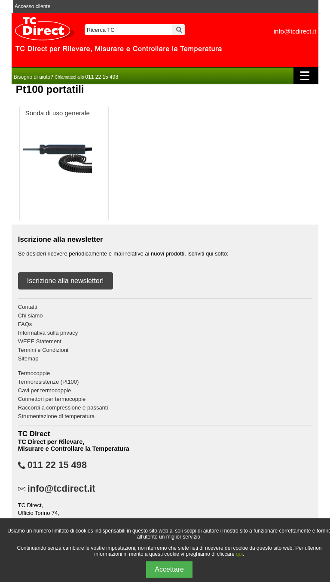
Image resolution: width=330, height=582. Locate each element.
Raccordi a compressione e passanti (63, 407)
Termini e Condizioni (43, 350)
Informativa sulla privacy (48, 332)
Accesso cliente (32, 6)
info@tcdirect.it (295, 31)
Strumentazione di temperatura (56, 416)
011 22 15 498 (57, 465)
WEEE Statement (39, 341)
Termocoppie (34, 373)
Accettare (169, 569)
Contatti (27, 307)
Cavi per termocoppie (44, 390)
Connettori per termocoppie (52, 399)
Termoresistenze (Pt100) (48, 382)
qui (239, 554)
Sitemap (28, 358)
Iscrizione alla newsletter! (65, 280)
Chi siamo (30, 315)
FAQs (25, 324)
